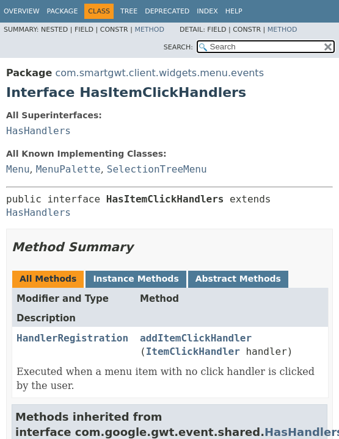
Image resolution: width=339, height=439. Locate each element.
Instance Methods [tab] (135, 279)
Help (233, 11)
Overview (22, 11)
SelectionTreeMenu (157, 169)
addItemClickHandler (196, 338)
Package (62, 11)
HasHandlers (38, 131)
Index (207, 11)
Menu (18, 169)
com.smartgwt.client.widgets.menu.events (159, 73)
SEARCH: (178, 47)
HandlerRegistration (72, 338)
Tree (128, 11)
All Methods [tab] (48, 279)
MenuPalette (68, 169)
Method (149, 30)
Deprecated (167, 11)
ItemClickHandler (193, 351)
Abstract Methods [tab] (238, 279)
